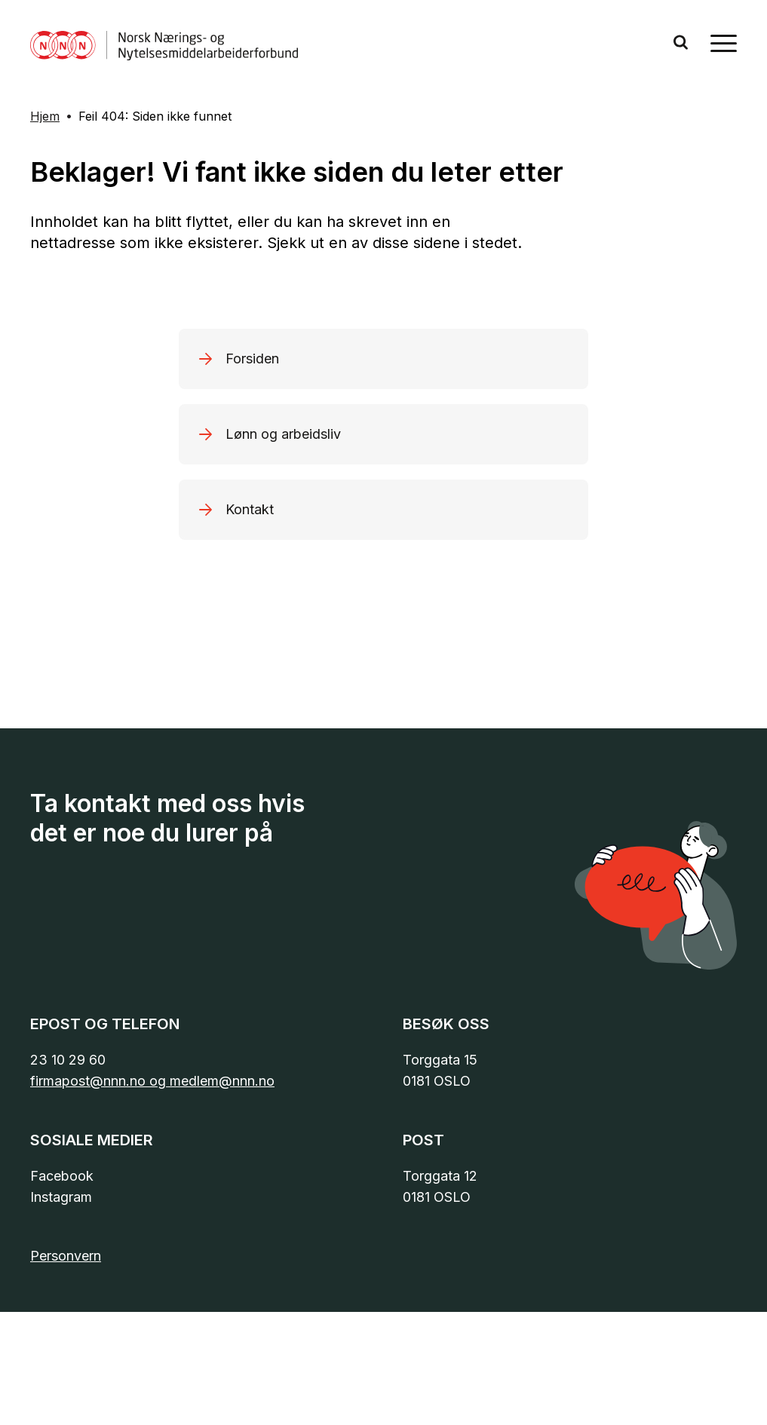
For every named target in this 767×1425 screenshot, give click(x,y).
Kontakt (249, 509)
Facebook (62, 1176)
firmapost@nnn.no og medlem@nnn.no (152, 1081)
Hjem (45, 116)
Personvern (65, 1256)
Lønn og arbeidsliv (283, 434)
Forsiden (252, 358)
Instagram (61, 1197)
